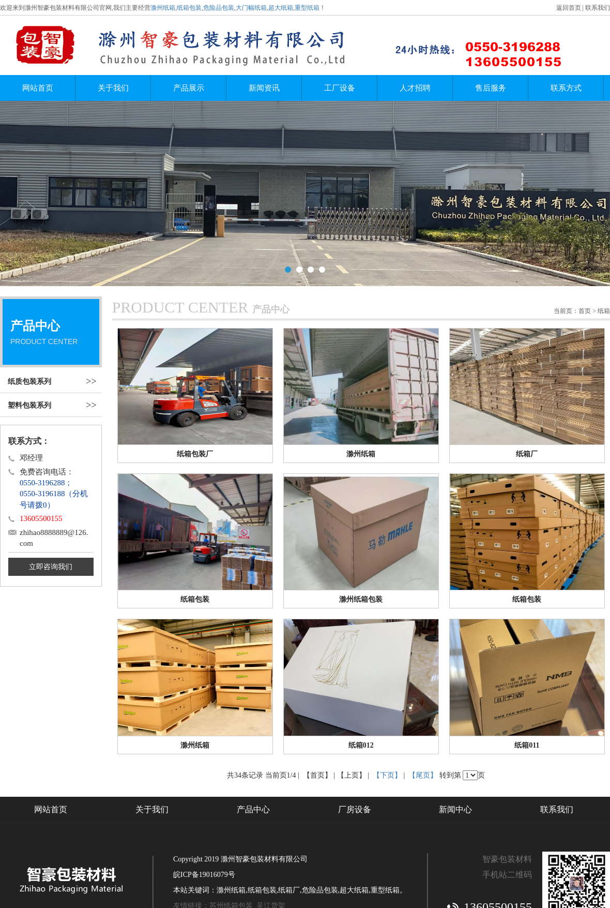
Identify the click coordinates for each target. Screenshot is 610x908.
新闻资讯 (264, 88)
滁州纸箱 (162, 7)
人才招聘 (415, 88)
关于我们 (113, 88)
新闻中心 (455, 747)
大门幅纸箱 (251, 7)
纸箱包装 (189, 7)
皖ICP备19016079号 (204, 813)
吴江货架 (270, 844)
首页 (584, 249)
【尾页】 (422, 714)
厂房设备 (354, 747)
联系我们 (597, 7)
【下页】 (387, 714)
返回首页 (568, 7)
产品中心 (253, 747)
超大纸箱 (280, 7)
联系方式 (566, 88)
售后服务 (490, 88)
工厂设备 (339, 88)
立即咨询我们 (50, 505)
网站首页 (37, 88)
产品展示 (188, 88)
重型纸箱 (307, 7)
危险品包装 (218, 7)
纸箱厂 (289, 828)
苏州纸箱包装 (231, 844)
